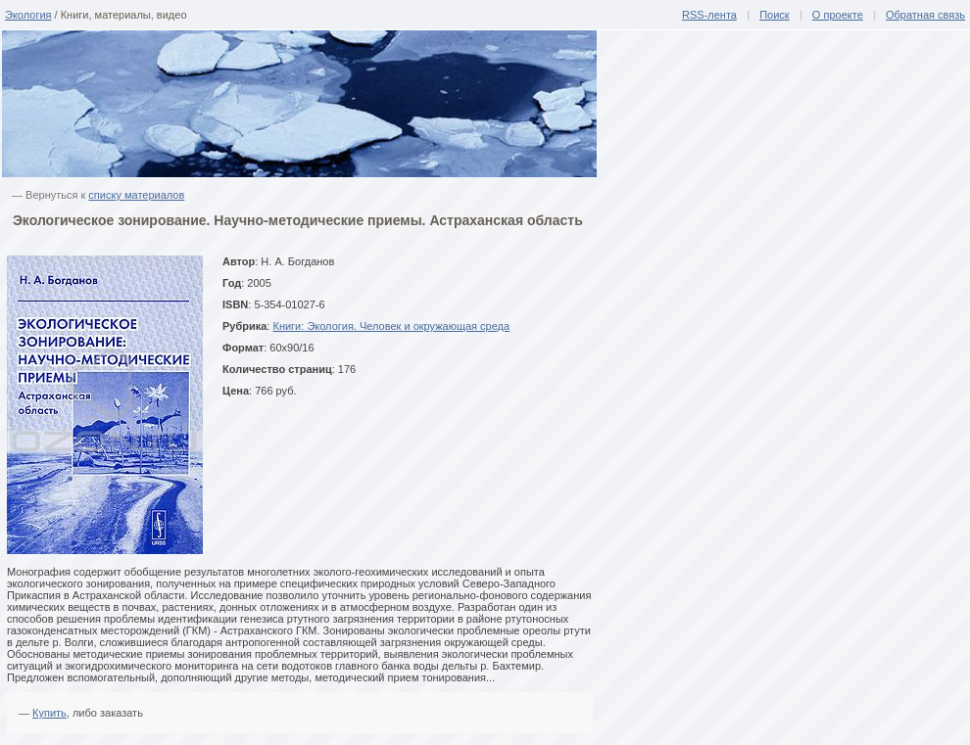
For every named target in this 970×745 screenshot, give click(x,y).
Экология (28, 15)
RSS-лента (709, 15)
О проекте (837, 15)
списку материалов (136, 195)
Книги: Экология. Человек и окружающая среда (390, 326)
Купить (49, 713)
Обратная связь (925, 15)
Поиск (774, 15)
